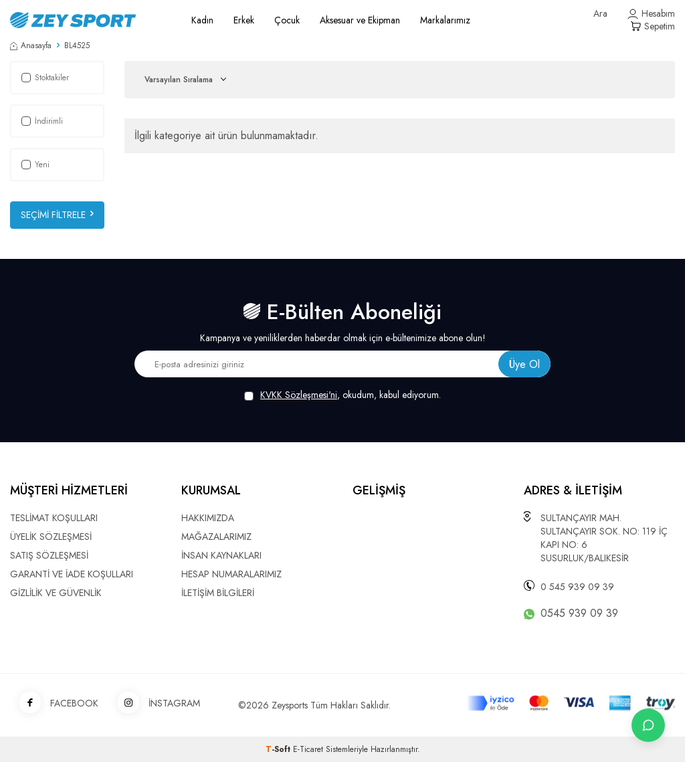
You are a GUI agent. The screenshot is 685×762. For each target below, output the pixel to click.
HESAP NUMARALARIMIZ (231, 574)
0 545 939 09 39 (577, 586)
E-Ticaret (308, 749)
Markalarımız (445, 20)
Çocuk (287, 20)
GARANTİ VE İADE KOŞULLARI (71, 574)
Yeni (35, 165)
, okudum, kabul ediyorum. (342, 395)
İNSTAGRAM (154, 703)
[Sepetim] (652, 26)
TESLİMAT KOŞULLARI (54, 518)
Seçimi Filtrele (57, 214)
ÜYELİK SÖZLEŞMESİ (51, 536)
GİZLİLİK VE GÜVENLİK (56, 592)
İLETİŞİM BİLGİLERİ (217, 592)
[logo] (85, 20)
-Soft (279, 749)
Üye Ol (524, 364)
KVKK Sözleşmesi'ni (298, 394)
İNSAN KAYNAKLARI (221, 555)
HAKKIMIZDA (207, 518)
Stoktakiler (45, 78)
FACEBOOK (54, 703)
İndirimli (42, 121)
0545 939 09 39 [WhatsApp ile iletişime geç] (579, 613)
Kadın (202, 20)
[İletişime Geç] (648, 725)
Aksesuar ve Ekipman (360, 20)
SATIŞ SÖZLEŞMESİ (49, 555)
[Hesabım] (651, 13)
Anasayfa (31, 45)
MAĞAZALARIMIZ (216, 536)
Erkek (243, 20)
